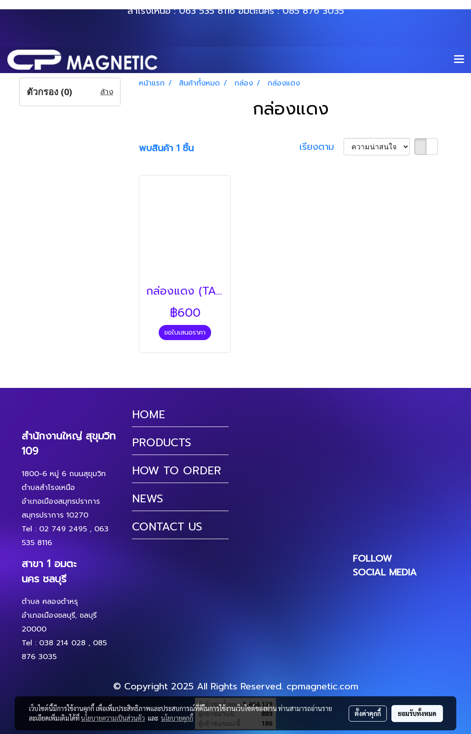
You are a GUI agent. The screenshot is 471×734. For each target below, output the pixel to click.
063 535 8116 (207, 10)
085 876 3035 (313, 10)
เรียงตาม (321, 147)
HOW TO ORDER (176, 470)
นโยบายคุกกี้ (177, 718)
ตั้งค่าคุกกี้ (368, 713)
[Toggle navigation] (459, 60)
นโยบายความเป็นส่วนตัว (113, 718)
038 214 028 (62, 643)
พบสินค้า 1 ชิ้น (166, 148)
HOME (148, 414)
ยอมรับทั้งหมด (417, 713)
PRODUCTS (161, 442)
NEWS (147, 498)
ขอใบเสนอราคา (185, 332)
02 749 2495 (63, 529)
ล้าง (106, 91)
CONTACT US (167, 526)
